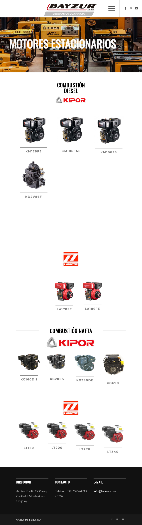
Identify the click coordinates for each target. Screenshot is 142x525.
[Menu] (110, 8)
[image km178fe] (35, 138)
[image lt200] (58, 438)
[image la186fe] (94, 299)
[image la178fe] (66, 299)
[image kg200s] (58, 370)
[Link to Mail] (131, 8)
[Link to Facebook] (125, 8)
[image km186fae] (72, 138)
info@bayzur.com (105, 491)
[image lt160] (30, 438)
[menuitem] (110, 8)
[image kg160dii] (30, 370)
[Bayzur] (71, 8)
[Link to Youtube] (136, 8)
